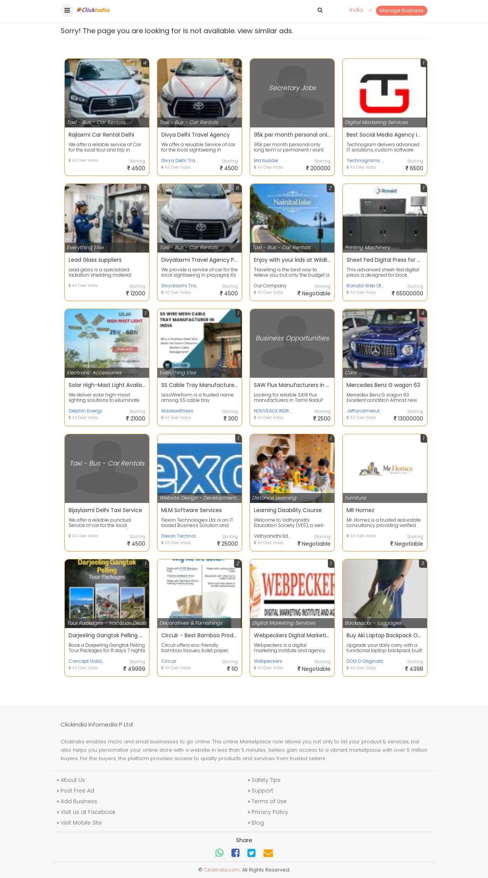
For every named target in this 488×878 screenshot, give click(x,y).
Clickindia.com (222, 869)
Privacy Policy (270, 812)
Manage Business (402, 10)
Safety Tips (266, 780)
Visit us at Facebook (88, 812)
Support (262, 790)
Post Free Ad (77, 790)
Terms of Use (269, 801)
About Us (73, 780)
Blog (258, 822)
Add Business (79, 801)
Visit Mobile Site (81, 822)
